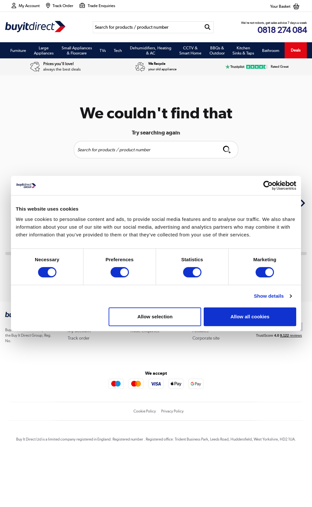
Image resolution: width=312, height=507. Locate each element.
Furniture (18, 50)
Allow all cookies (249, 316)
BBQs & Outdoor (217, 50)
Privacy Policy (172, 411)
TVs (103, 50)
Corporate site (205, 338)
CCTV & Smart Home (190, 50)
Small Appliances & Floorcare (77, 50)
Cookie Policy (144, 411)
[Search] (147, 27)
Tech (118, 50)
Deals (295, 50)
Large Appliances (44, 50)
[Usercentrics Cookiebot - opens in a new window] (268, 185)
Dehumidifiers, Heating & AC (150, 50)
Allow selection (154, 316)
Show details (269, 296)
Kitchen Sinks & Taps (243, 50)
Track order (79, 338)
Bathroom (270, 50)
